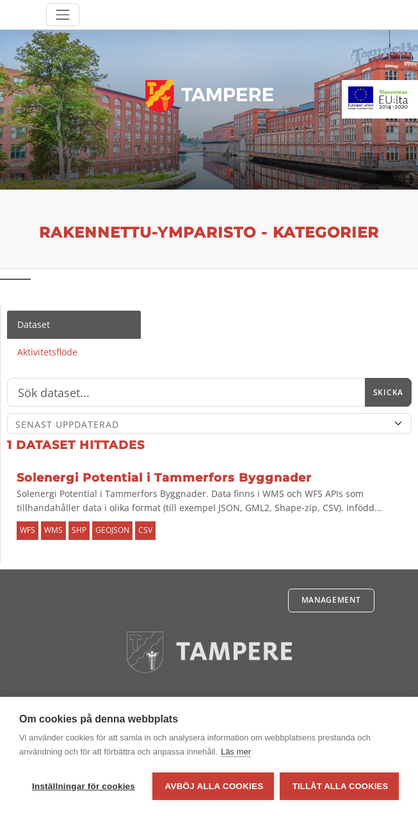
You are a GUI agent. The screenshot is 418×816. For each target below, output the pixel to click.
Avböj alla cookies (214, 786)
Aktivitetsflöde (47, 352)
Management (331, 599)
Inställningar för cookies (83, 786)
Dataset (33, 324)
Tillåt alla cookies (340, 786)
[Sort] (209, 423)
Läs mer (236, 752)
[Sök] (186, 392)
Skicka (388, 392)
